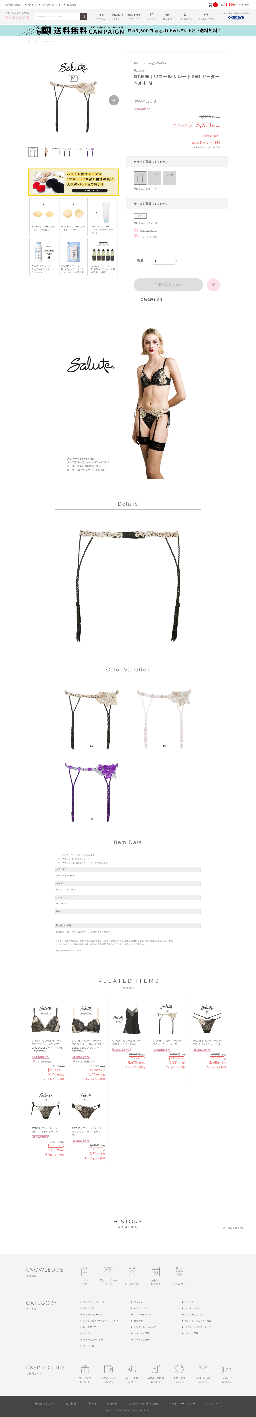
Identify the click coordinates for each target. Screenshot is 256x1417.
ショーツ (189, 1302)
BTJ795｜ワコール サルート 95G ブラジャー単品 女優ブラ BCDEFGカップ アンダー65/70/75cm (88, 1046)
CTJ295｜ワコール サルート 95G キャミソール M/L (127, 1042)
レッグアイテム (90, 1327)
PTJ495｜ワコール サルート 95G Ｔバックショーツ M (47, 1130)
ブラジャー (139, 1302)
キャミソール (140, 1308)
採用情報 (92, 1403)
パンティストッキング (145, 1327)
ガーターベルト (192, 1308)
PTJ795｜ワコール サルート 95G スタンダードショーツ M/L (87, 1132)
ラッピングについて (150, 237)
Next (114, 100)
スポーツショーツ (142, 1339)
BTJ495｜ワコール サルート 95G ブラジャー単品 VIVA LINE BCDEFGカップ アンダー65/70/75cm (47, 1046)
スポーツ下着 (191, 1333)
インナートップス (142, 1314)
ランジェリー (89, 1308)
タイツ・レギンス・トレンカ (199, 1327)
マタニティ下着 (141, 1333)
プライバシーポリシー (182, 1403)
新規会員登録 (13, 4)
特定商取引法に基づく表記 (143, 1403)
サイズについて (148, 230)
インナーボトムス (193, 1314)
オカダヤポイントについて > (205, 147)
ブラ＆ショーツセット (94, 1302)
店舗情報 (112, 1403)
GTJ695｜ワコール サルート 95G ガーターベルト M (168, 1042)
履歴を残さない (236, 1228)
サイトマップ (213, 1403)
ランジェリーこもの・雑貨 (198, 1320)
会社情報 (71, 4)
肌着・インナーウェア (94, 1314)
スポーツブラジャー (93, 1339)
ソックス (87, 1333)
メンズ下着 (88, 1346)
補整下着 (138, 1320)
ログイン (31, 4)
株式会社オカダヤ (45, 1403)
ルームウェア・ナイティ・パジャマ (100, 1320)
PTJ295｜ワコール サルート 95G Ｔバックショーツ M (208, 1042)
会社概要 (71, 1403)
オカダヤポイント (51, 4)
